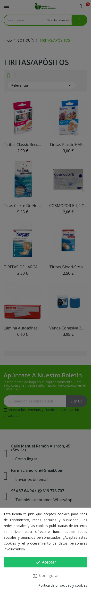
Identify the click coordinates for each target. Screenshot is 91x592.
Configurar (45, 576)
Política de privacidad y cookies (62, 585)
